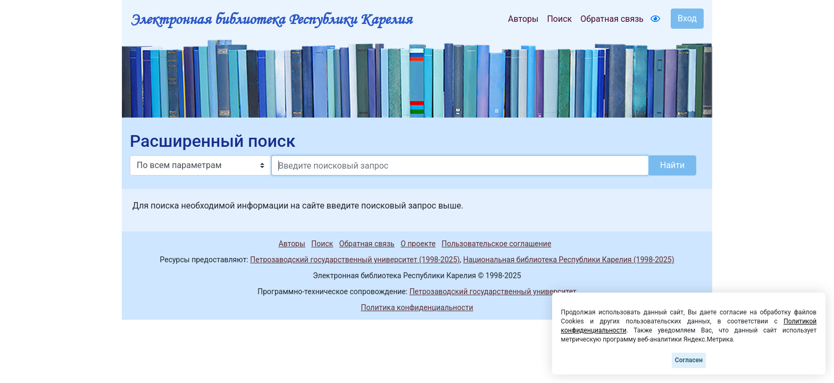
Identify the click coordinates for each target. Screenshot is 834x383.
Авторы (523, 19)
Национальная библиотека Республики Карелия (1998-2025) (568, 259)
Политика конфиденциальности (417, 307)
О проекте (418, 243)
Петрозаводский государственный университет (493, 291)
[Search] (460, 165)
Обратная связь (612, 19)
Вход (687, 18)
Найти (672, 165)
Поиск (559, 19)
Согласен (689, 360)
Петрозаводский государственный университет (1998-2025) (355, 259)
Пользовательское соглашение (496, 243)
